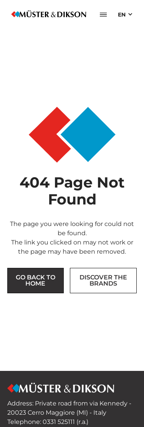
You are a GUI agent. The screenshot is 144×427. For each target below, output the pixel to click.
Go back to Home (35, 280)
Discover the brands (103, 280)
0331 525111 (59, 421)
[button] (103, 14)
